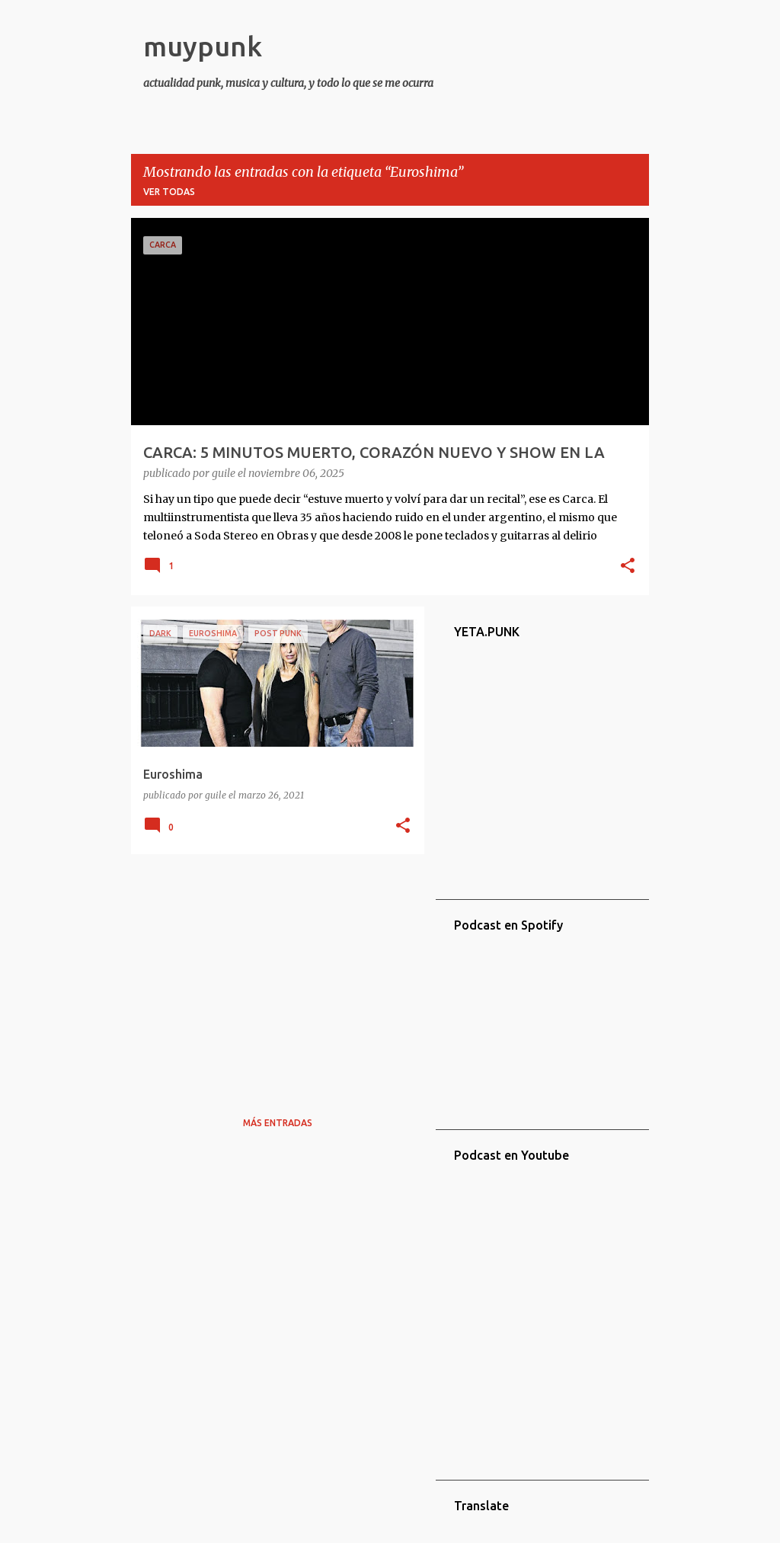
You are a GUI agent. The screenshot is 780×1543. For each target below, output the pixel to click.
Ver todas (169, 192)
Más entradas (277, 1123)
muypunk (202, 46)
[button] (628, 567)
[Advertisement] (272, 972)
